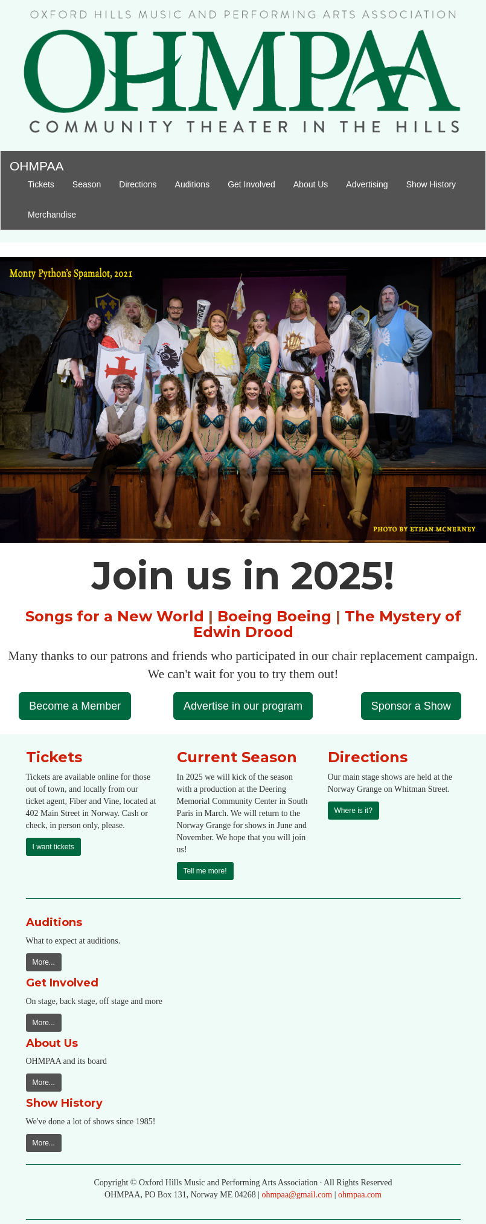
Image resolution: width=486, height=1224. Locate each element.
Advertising (367, 184)
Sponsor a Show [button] (411, 706)
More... (44, 962)
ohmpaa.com (360, 1194)
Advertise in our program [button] (243, 706)
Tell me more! (205, 871)
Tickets (45, 183)
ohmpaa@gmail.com (297, 1194)
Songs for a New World (114, 616)
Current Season (237, 757)
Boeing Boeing (274, 616)
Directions (137, 184)
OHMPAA (36, 164)
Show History (431, 184)
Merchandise (52, 214)
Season (91, 183)
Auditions (192, 184)
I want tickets (53, 847)
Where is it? (353, 810)
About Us (310, 184)
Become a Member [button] (75, 706)
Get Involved (251, 184)
